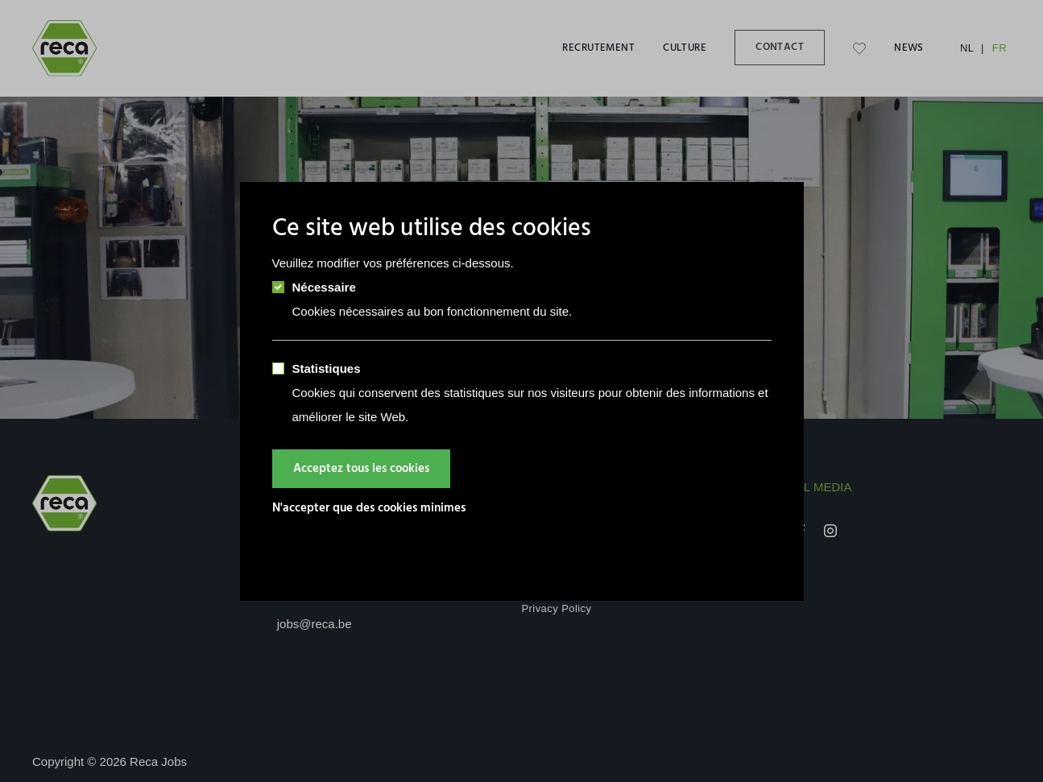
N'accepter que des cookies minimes (369, 508)
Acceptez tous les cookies (361, 468)
